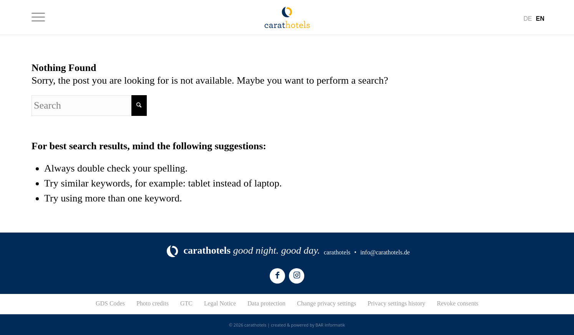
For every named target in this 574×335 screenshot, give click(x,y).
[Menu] (38, 17)
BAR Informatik (330, 325)
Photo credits (152, 303)
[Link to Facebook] (277, 276)
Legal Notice (220, 303)
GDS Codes (110, 303)
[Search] (89, 105)
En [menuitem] (540, 18)
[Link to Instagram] (296, 276)
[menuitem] (38, 17)
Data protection (266, 303)
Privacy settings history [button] (396, 303)
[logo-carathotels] (287, 17)
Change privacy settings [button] (326, 303)
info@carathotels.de (385, 252)
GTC (186, 303)
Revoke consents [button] (457, 303)
